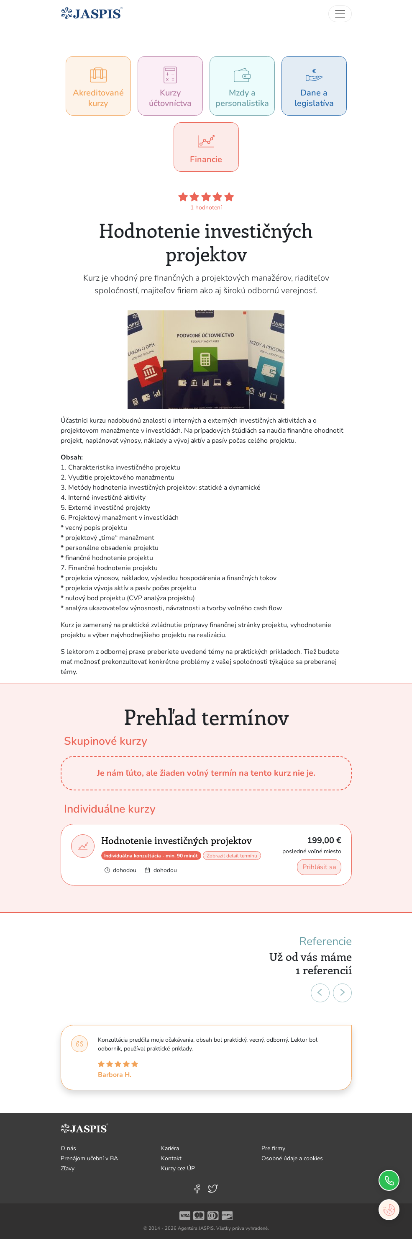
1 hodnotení (206, 208)
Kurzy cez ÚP (178, 1168)
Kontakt (171, 1158)
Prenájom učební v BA (89, 1158)
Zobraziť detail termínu (232, 855)
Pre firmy (273, 1148)
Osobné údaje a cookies (292, 1158)
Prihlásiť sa (319, 867)
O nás (68, 1148)
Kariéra (170, 1148)
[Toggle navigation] (340, 13)
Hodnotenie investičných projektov (176, 840)
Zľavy (67, 1168)
